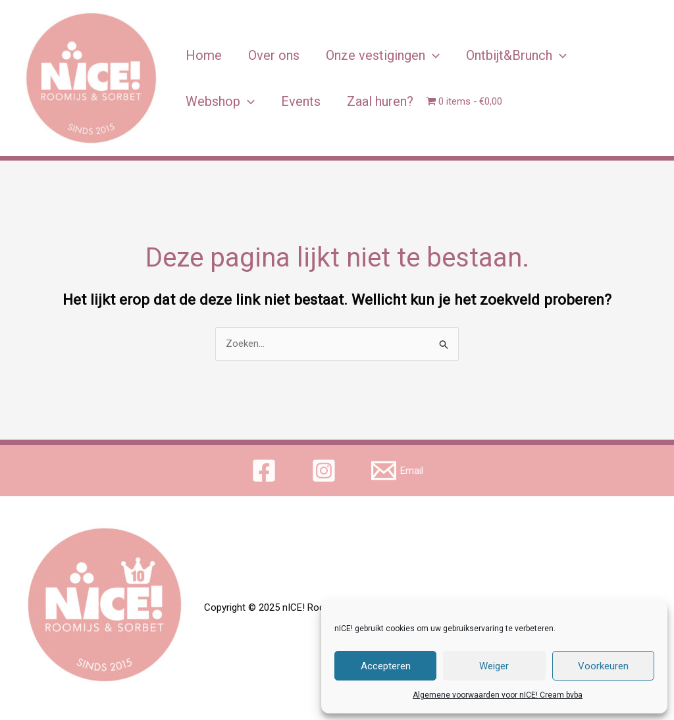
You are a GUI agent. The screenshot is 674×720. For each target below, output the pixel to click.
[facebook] (265, 470)
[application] (432, 55)
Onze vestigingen (383, 55)
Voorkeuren (603, 666)
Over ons (273, 55)
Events (301, 101)
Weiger (494, 666)
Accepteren (386, 666)
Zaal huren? (380, 101)
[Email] (397, 470)
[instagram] (325, 470)
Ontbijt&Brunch (516, 55)
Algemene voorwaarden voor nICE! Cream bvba (498, 695)
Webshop (220, 101)
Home (204, 55)
